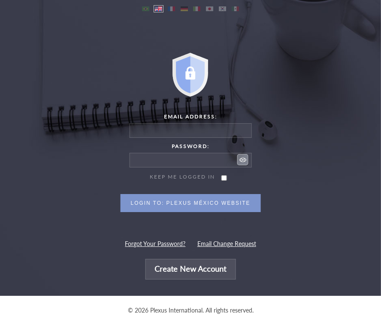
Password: (190, 146)
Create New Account (190, 269)
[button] (242, 159)
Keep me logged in (182, 176)
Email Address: (190, 116)
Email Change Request (226, 243)
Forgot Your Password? (155, 243)
